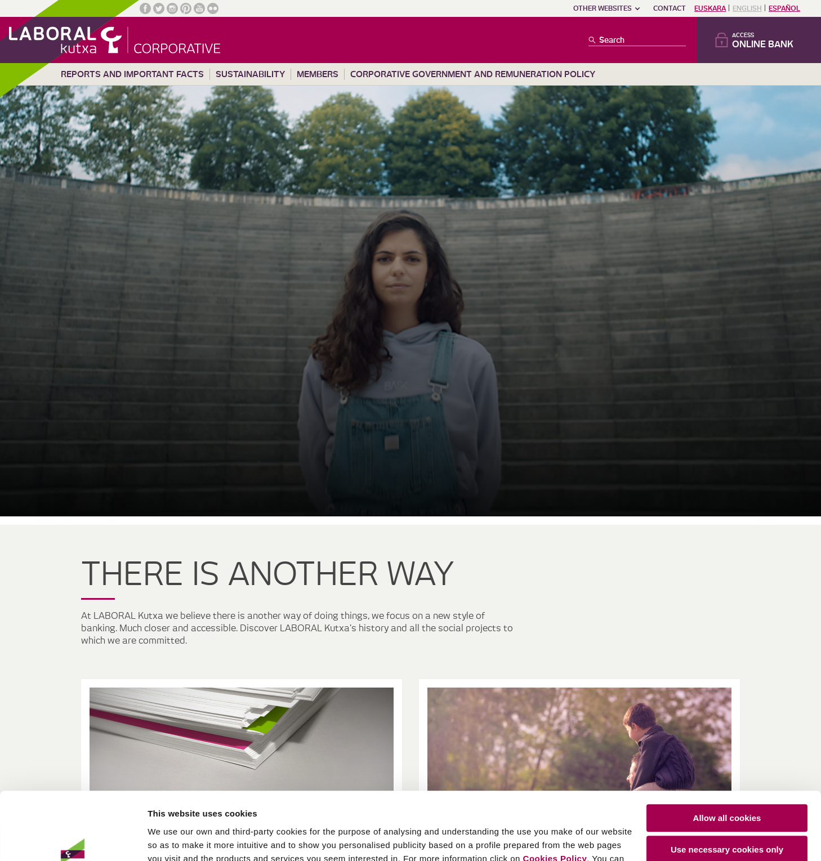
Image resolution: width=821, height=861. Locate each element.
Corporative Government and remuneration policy (472, 74)
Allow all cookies (727, 766)
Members (317, 74)
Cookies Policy (555, 806)
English (747, 8)
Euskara (710, 8)
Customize (727, 830)
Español (784, 8)
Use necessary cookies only (727, 797)
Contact (669, 8)
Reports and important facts (132, 74)
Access (767, 41)
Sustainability (250, 74)
